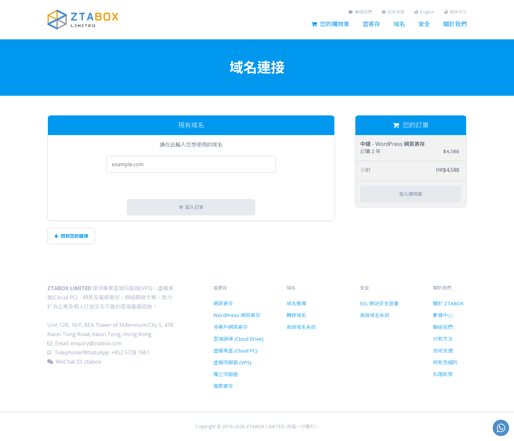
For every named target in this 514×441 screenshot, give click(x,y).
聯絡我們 (360, 12)
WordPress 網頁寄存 (236, 315)
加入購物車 (410, 194)
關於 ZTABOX (448, 303)
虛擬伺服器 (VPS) (232, 362)
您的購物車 (330, 24)
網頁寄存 (223, 303)
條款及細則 (445, 362)
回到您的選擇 (71, 236)
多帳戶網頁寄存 (230, 327)
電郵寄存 (223, 386)
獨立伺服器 (225, 374)
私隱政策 (443, 374)
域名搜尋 (296, 303)
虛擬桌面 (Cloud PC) (235, 350)
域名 (399, 24)
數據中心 (443, 315)
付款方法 (443, 338)
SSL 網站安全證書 (379, 303)
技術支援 (393, 12)
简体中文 (455, 12)
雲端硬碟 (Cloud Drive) (238, 338)
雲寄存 (371, 24)
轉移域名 (296, 315)
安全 (424, 24)
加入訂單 (191, 207)
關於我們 (455, 24)
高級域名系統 (301, 327)
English (424, 12)
